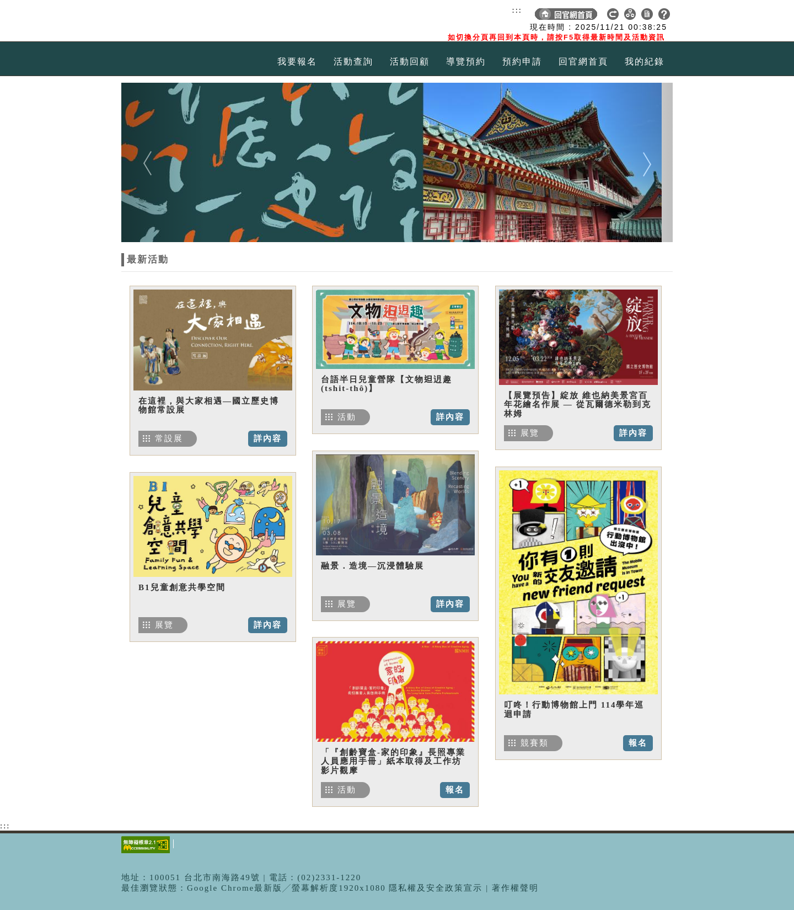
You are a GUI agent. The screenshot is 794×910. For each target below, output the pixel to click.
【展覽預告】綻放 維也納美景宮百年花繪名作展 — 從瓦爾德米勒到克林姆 (577, 404)
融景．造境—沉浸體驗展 (372, 565)
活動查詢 (353, 61)
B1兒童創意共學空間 (182, 587)
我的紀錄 (644, 61)
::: (517, 10)
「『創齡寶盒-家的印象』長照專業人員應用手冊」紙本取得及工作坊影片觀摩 (393, 761)
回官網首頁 (583, 61)
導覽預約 (466, 61)
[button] (162, 162)
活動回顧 (410, 61)
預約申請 (522, 61)
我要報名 (297, 61)
